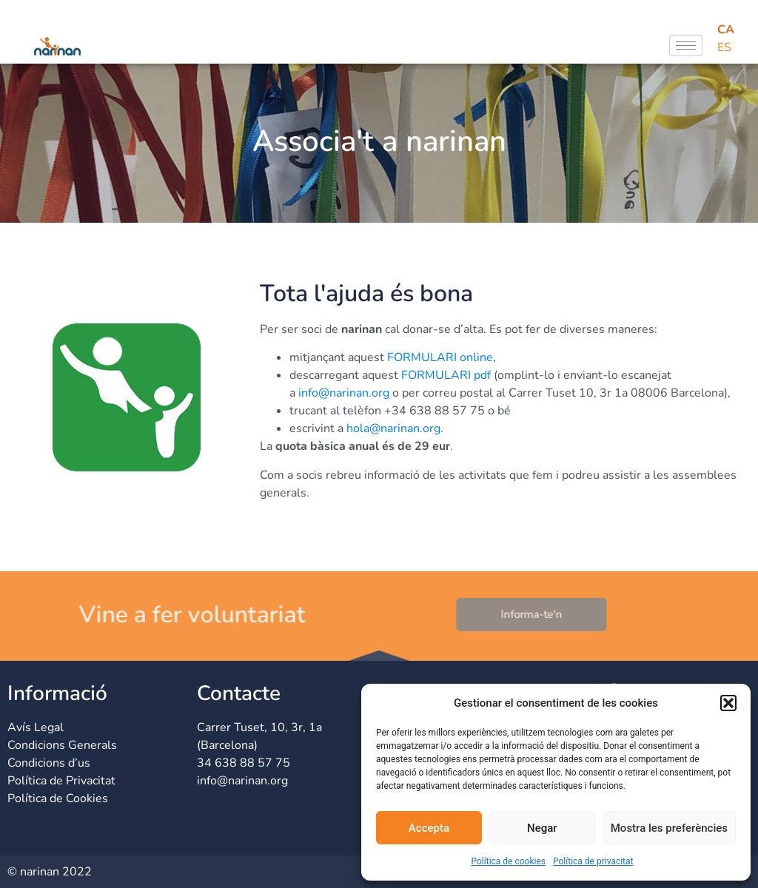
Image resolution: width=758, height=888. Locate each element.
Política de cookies (508, 861)
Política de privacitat (593, 861)
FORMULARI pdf (446, 375)
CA (725, 29)
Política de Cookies (57, 798)
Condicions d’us (48, 763)
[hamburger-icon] (685, 45)
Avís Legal (35, 727)
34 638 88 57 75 (243, 763)
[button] (728, 703)
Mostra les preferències (669, 828)
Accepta (429, 828)
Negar (542, 828)
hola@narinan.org (393, 428)
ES (724, 47)
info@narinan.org (343, 393)
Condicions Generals (62, 745)
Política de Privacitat (61, 781)
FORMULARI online (440, 357)
